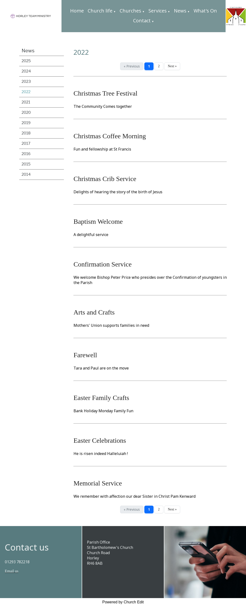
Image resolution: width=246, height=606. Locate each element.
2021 (26, 102)
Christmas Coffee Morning (110, 136)
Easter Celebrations (100, 440)
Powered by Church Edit (123, 602)
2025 (26, 61)
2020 (26, 112)
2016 (26, 154)
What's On (205, 10)
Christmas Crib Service (105, 178)
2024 (26, 71)
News (180, 10)
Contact (142, 20)
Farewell (85, 355)
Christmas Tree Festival (105, 93)
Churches (130, 10)
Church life (100, 10)
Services (157, 10)
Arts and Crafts (94, 312)
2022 (26, 92)
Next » (172, 66)
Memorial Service (98, 483)
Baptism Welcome (98, 221)
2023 (26, 81)
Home (77, 10)
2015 (26, 164)
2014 (26, 174)
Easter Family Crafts (101, 397)
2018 (26, 133)
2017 (26, 143)
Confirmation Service (103, 264)
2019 (26, 123)
